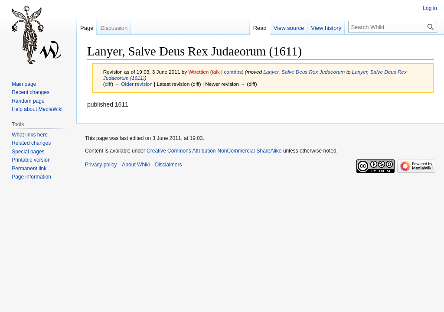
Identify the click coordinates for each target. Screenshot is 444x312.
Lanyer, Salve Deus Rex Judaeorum (304, 72)
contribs (233, 72)
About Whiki (136, 165)
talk (216, 72)
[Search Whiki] (392, 27)
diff (108, 84)
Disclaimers (168, 165)
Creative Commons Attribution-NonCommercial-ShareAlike (214, 151)
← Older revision (133, 84)
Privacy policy (101, 165)
